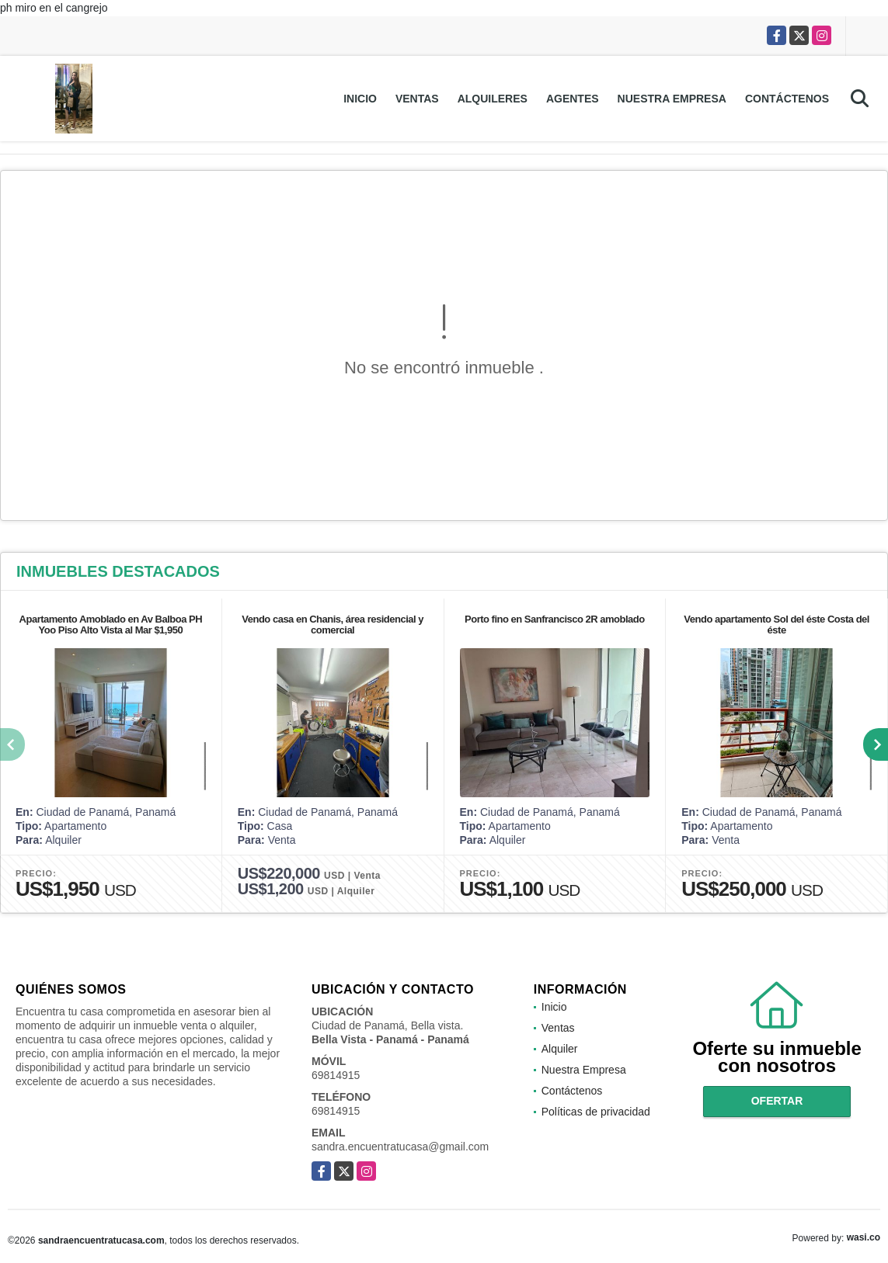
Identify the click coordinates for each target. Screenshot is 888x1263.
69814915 (336, 1075)
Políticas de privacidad (596, 1111)
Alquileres (493, 98)
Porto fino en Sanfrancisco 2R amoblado (555, 619)
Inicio (360, 98)
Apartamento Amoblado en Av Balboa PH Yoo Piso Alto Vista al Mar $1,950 (111, 624)
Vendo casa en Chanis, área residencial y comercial (332, 624)
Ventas (417, 98)
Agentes (572, 98)
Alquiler (560, 1049)
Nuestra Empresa (672, 98)
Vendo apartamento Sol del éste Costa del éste (776, 624)
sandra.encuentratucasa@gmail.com (400, 1146)
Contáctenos (787, 98)
